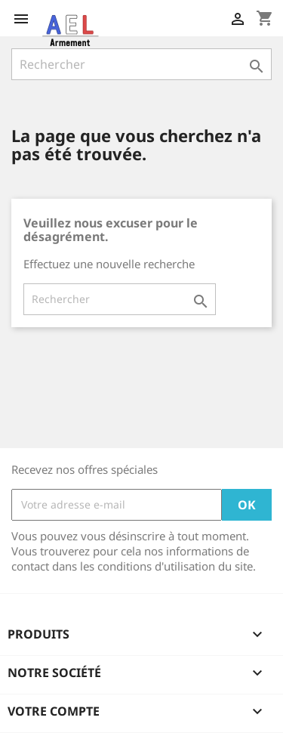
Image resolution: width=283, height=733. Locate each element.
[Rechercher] (141, 64)
